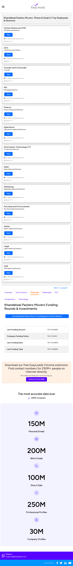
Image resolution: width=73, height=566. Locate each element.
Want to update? (61, 288)
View (8, 35)
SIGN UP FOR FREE (36, 379)
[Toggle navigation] (3, 6)
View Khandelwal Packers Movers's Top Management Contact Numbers (37, 316)
